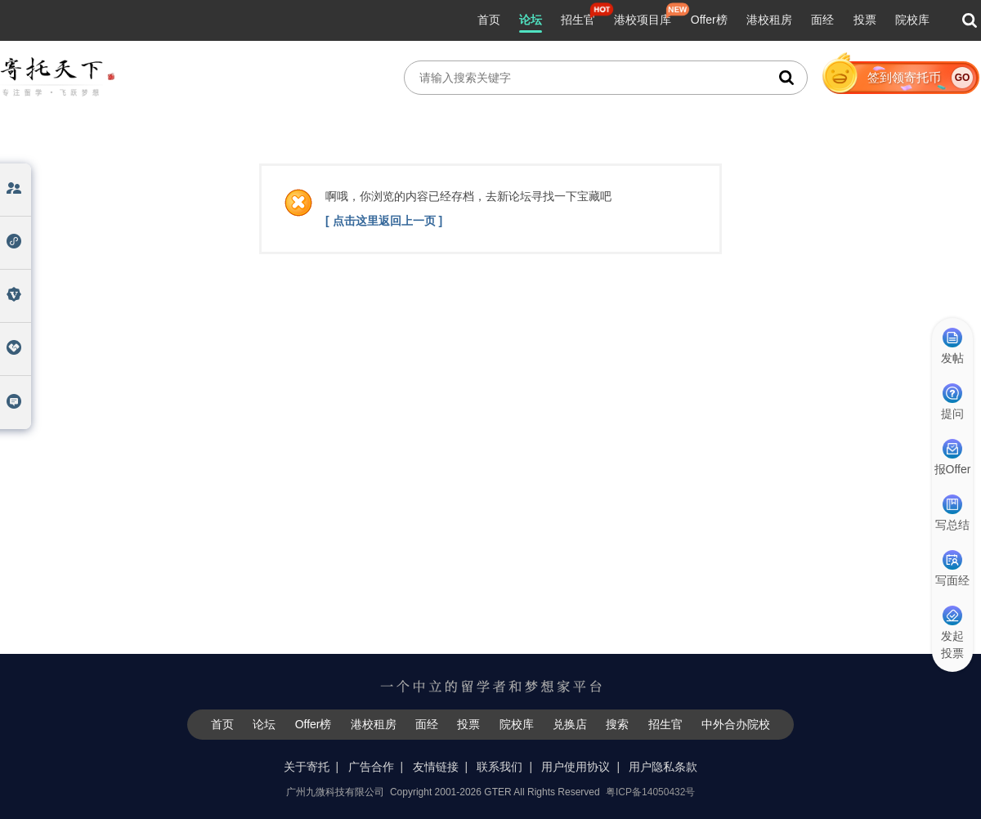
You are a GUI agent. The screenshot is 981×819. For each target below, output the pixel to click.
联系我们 (499, 766)
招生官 (578, 19)
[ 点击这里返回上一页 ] (383, 220)
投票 (864, 19)
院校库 (912, 19)
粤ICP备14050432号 (650, 792)
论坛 (530, 19)
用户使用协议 (575, 766)
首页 (488, 19)
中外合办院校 (735, 724)
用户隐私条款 (663, 766)
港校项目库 (642, 19)
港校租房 (769, 19)
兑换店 (570, 724)
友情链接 (436, 766)
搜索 (617, 724)
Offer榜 (709, 19)
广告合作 (371, 766)
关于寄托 (306, 766)
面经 (822, 19)
